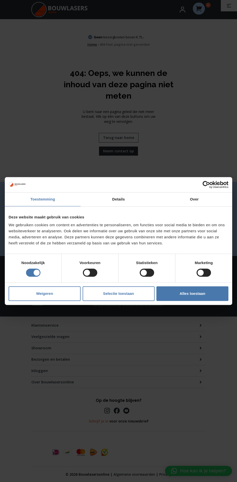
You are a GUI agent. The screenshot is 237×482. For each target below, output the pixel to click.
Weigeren (44, 293)
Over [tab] (194, 199)
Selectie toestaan (118, 293)
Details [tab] (118, 199)
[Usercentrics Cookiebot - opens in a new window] (206, 184)
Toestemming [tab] (42, 199)
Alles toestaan (192, 293)
